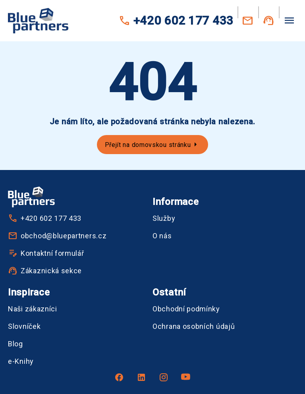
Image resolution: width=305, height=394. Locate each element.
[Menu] (289, 19)
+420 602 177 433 (176, 21)
